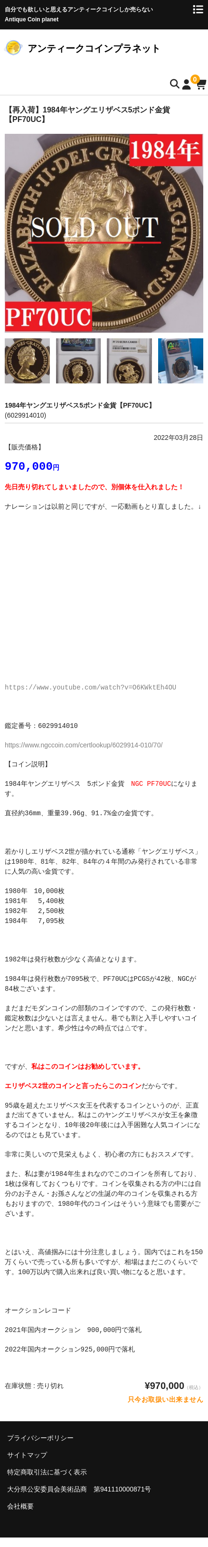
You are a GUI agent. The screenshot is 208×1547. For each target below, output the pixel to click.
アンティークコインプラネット (94, 48)
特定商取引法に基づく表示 (47, 1473)
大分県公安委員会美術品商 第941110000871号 (79, 1490)
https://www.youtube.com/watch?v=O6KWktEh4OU (90, 688)
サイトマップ (27, 1456)
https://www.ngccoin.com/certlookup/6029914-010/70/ (83, 746)
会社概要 (20, 1507)
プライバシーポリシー (40, 1439)
